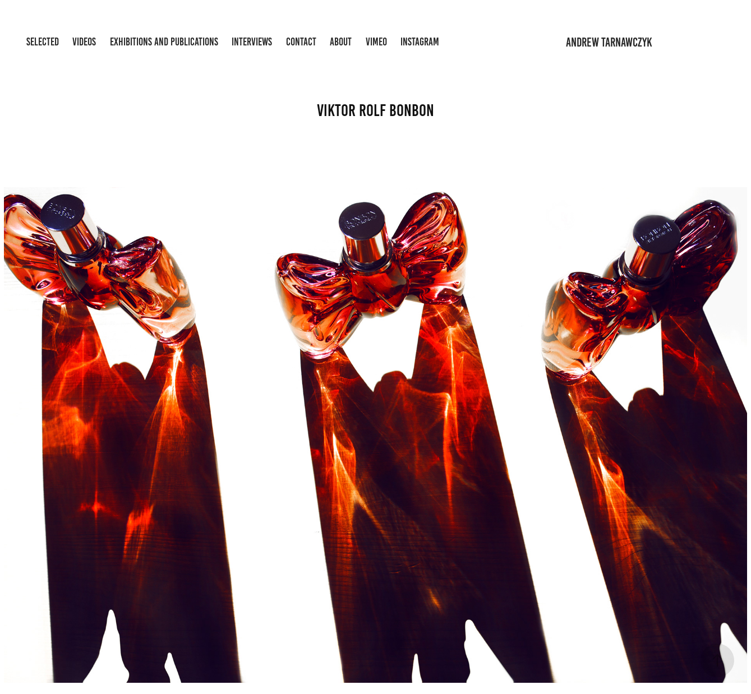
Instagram (419, 42)
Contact (301, 42)
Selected (42, 42)
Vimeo (376, 42)
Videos (84, 42)
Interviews (252, 42)
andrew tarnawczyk (609, 42)
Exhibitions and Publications (164, 42)
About (341, 42)
